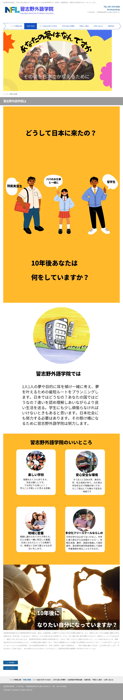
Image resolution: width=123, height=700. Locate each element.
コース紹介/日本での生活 (48, 26)
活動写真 (111, 26)
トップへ (11, 668)
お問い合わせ (98, 26)
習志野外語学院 (31, 9)
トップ (5, 94)
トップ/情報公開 (16, 26)
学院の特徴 (30, 26)
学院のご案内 (84, 26)
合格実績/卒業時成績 (75, 680)
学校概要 (11, 662)
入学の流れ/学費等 (68, 26)
